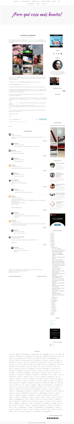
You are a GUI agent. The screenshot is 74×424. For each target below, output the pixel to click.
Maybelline (38, 364)
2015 (52, 241)
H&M (55, 374)
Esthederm (37, 409)
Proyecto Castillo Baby (47, 384)
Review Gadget (57, 362)
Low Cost (10, 384)
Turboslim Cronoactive (35, 89)
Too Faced (24, 121)
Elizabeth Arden (24, 393)
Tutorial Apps (31, 380)
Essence (10, 360)
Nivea (24, 368)
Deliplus (58, 360)
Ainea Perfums (57, 405)
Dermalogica (57, 399)
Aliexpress (16, 382)
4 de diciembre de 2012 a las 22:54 (19, 144)
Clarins (57, 376)
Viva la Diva (27, 405)
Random (60, 354)
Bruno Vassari (20, 374)
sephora (24, 362)
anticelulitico (45, 380)
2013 (52, 244)
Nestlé (52, 370)
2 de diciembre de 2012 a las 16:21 (16, 166)
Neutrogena (11, 380)
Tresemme (55, 395)
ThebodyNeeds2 (26, 77)
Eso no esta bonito (34, 393)
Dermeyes (30, 409)
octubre (53, 298)
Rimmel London (20, 370)
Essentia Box (52, 382)
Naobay (59, 378)
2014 (52, 243)
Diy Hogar (24, 364)
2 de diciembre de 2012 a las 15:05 (16, 135)
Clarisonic (57, 407)
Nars (21, 384)
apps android (27, 372)
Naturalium (54, 403)
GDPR (51, 325)
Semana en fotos (17, 121)
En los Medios (52, 324)
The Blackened (19, 78)
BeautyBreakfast (12, 374)
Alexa (15, 407)
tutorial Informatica (47, 411)
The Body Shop (51, 364)
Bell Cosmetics (35, 366)
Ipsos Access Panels (25, 84)
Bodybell (10, 399)
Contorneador (18, 409)
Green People (24, 401)
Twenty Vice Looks (33, 362)
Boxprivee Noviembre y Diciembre (58, 262)
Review (10, 354)
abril (53, 307)
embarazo (51, 380)
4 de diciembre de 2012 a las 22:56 (19, 159)
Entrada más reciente (15, 276)
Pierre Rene (18, 380)
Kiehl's (54, 409)
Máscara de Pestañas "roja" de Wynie (57, 125)
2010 (52, 314)
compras (37, 356)
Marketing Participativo (53, 358)
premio (28, 366)
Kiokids (59, 409)
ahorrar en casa (41, 362)
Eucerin (24, 378)
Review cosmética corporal (26, 360)
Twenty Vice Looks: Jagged (57, 253)
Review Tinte (49, 366)
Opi (9, 405)
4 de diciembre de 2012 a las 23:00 (19, 231)
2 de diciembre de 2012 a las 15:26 (16, 151)
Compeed (10, 409)
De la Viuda (45, 382)
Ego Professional (44, 374)
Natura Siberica (38, 403)
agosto (53, 301)
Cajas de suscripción (35, 354)
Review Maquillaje (25, 354)
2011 (51, 313)
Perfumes (19, 372)
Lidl (53, 401)
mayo (53, 306)
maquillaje (17, 354)
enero (53, 311)
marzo (53, 308)
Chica (12, 134)
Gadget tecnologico (43, 393)
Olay (60, 403)
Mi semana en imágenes (56, 293)
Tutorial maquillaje (46, 354)
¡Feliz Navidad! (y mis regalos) (57, 251)
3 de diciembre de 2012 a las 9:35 (16, 238)
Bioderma (51, 360)
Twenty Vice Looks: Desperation (58, 278)
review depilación (12, 372)
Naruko (10, 411)
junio (53, 304)
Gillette (48, 409)
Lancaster (11, 395)
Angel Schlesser (24, 397)
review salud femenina (37, 411)
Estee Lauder (16, 401)
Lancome (47, 401)
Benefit (34, 370)
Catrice (18, 364)
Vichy (57, 370)
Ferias (42, 366)
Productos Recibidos (47, 395)
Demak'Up (11, 393)
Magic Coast (18, 395)
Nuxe (15, 411)
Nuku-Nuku (16, 143)
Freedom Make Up (31, 378)
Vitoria (38, 380)
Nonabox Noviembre (56, 269)
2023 (52, 233)
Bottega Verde (50, 376)
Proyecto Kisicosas (57, 384)
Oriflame (26, 384)
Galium (43, 409)
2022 (52, 234)
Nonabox (52, 356)
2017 (52, 238)
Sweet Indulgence (31, 99)
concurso (49, 362)
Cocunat (44, 399)
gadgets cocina (27, 411)
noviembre (54, 297)
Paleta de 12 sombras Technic (57, 259)
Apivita (37, 397)
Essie (10, 401)
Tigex (31, 376)
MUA (16, 384)
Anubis (31, 397)
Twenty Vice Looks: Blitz (56, 248)
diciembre (54, 247)
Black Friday (30, 382)
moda (19, 362)
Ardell (42, 397)
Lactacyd (41, 401)
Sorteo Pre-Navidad (15, 102)
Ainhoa (10, 382)
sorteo (54, 354)
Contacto (51, 321)
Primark (25, 380)
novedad (43, 358)
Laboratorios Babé (45, 368)
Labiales (56, 393)
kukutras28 (13, 150)
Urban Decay (59, 364)
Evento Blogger (45, 356)
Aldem (10, 407)
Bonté (10, 368)
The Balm (25, 376)
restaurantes (50, 405)
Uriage (21, 405)
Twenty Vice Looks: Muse (56, 268)
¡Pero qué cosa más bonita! (34, 422)
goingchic (58, 380)
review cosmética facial (28, 356)
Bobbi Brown (38, 382)
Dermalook (11, 378)
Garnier (47, 370)
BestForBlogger (44, 422)
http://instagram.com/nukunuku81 (32, 39)
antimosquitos (34, 405)
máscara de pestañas (35, 372)
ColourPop (50, 399)
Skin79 (20, 376)
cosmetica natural (37, 360)
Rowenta (15, 405)
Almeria (49, 372)
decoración (17, 397)
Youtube (10, 397)
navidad (28, 370)
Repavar (21, 411)
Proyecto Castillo (21, 366)
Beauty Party (55, 372)
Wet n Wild (28, 358)
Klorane (60, 374)
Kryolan (50, 393)
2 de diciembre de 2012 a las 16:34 (16, 181)
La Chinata (59, 382)
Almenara (30, 407)
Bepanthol (42, 376)
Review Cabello (36, 358)
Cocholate (37, 399)
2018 (52, 237)
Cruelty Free (40, 370)
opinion (56, 366)
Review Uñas (11, 364)
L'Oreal (17, 360)
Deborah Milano (11, 362)
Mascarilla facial (11, 366)
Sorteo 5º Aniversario (60, 163)
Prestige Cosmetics (55, 368)
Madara (10, 403)
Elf (50, 374)
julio (52, 303)
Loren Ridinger (40, 378)
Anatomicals (23, 382)
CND (26, 399)
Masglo (24, 395)
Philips (39, 384)
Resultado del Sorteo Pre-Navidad (58, 264)
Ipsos (30, 401)
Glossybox (59, 356)
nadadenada (13, 220)
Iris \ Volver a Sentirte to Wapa (17, 236)
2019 (52, 236)
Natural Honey (46, 403)
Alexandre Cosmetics (22, 407)
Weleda (37, 376)
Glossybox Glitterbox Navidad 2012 (58, 261)
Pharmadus (33, 384)
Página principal (53, 320)
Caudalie (31, 399)
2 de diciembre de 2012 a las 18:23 (16, 197)
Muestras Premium (12, 376)
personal (44, 360)
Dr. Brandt (17, 378)
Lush (47, 378)
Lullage (58, 401)
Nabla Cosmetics (31, 395)
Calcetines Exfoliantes (38, 407)
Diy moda (17, 393)
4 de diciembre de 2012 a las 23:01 (19, 248)
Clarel (38, 368)
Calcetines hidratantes (49, 407)
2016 (52, 240)
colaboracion (42, 405)
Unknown (13, 165)
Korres (36, 401)
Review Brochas (11, 370)
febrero (53, 310)
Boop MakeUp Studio (18, 399)
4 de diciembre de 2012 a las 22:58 (19, 190)
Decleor (24, 409)
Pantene (39, 395)
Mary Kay (31, 403)
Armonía (47, 397)
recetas (43, 372)
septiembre (54, 300)
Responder (44, 140)
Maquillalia (16, 403)
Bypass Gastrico (28, 374)
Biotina (59, 397)
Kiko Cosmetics (18, 356)
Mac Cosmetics (17, 368)
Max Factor (11, 358)
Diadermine (36, 374)
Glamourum (31, 364)
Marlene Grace (24, 403)
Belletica (53, 397)
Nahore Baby (53, 378)
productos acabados (20, 358)
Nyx (44, 364)
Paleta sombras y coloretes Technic (58, 250)
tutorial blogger (30, 368)
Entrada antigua (41, 276)
